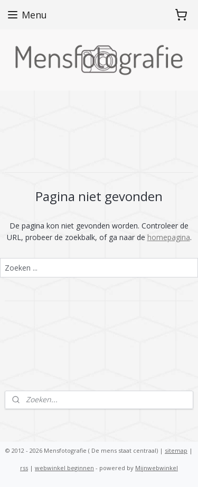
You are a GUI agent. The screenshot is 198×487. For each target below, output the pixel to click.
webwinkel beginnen (64, 468)
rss (24, 468)
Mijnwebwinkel (156, 468)
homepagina (168, 237)
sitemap (176, 450)
